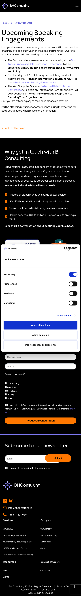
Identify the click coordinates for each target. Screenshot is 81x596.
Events (6, 576)
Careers (43, 548)
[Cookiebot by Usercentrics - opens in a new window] (63, 249)
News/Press (45, 541)
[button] (76, 5)
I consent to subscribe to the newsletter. (29, 468)
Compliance (12, 391)
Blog (5, 570)
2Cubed (49, 592)
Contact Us (45, 570)
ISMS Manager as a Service (14, 535)
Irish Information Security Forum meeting (35, 82)
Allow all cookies (40, 325)
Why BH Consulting (48, 535)
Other (9, 398)
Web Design (34, 592)
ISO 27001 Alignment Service (15, 548)
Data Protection (13, 387)
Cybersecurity (13, 383)
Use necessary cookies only (40, 344)
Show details (64, 315)
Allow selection (40, 335)
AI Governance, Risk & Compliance (17, 541)
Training (11, 394)
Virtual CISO (8, 528)
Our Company (46, 528)
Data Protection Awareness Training (18, 554)
